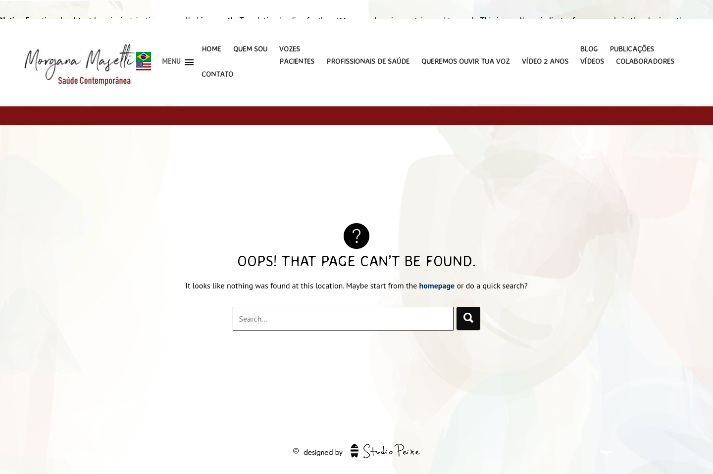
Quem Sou (250, 48)
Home (211, 48)
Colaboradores (645, 61)
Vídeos (592, 61)
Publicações (632, 48)
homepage (437, 285)
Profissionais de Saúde (367, 61)
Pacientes (296, 61)
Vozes (289, 48)
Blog (589, 48)
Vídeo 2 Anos (545, 61)
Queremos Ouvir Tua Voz (465, 61)
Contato (217, 74)
